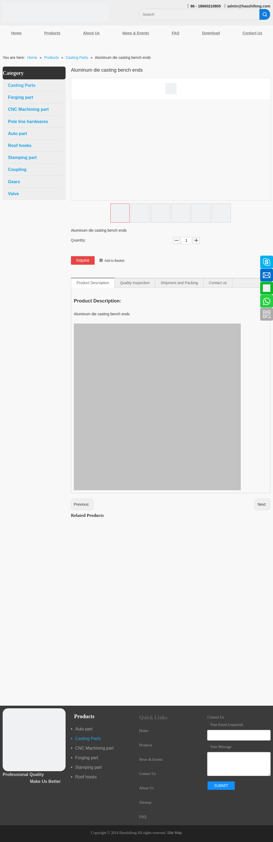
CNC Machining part (94, 748)
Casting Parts (88, 738)
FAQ (175, 33)
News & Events (135, 33)
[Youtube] (6, 301)
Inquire (82, 260)
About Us (91, 33)
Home (16, 33)
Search (264, 14)
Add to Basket (115, 261)
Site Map (174, 833)
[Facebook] (6, 259)
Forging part (86, 757)
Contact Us (147, 774)
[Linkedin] (6, 273)
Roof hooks (86, 777)
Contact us (218, 283)
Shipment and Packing (179, 283)
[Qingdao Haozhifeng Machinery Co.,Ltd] (56, 12)
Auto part (84, 729)
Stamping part (88, 767)
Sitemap (145, 802)
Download (211, 33)
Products (52, 33)
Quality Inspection (135, 283)
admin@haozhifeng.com (248, 6)
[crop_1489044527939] (34, 739)
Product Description (93, 283)
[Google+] (6, 287)
